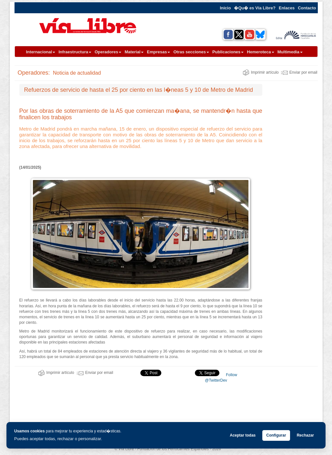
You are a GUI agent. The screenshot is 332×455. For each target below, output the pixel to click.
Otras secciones (191, 51)
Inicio (225, 7)
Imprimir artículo (261, 72)
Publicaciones (228, 51)
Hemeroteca (260, 51)
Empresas (158, 51)
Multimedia (290, 51)
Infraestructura (74, 51)
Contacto (307, 7)
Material (134, 51)
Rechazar (305, 435)
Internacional (40, 51)
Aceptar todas (243, 435)
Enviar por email (299, 72)
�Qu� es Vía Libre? (255, 7)
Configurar (276, 435)
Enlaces (287, 7)
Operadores (108, 51)
